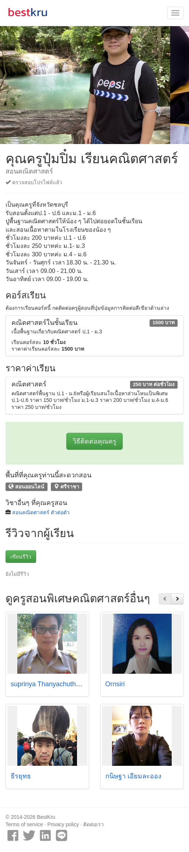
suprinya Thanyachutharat (49, 684)
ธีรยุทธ (21, 776)
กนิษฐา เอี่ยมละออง (133, 776)
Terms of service (24, 824)
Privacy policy (63, 824)
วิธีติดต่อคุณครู (94, 441)
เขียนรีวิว (20, 557)
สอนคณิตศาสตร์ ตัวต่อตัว (41, 512)
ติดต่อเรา (93, 824)
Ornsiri (115, 684)
